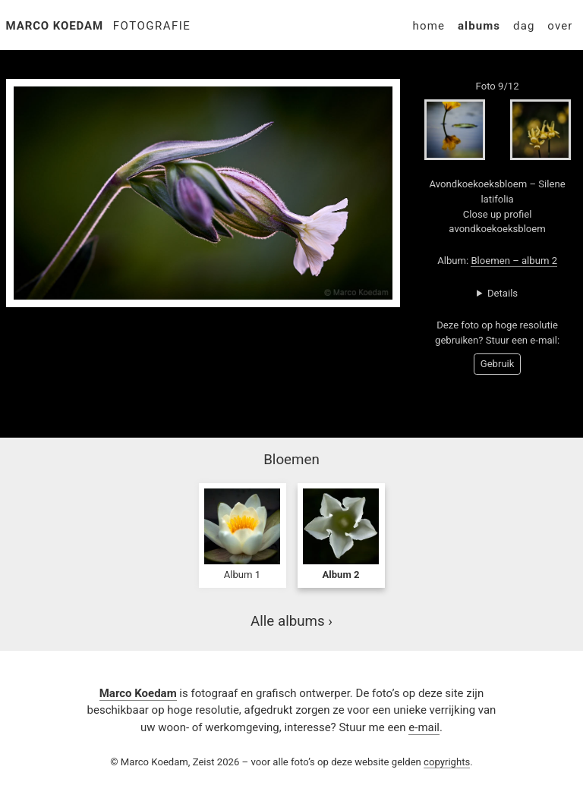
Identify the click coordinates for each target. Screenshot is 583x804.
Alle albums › (291, 621)
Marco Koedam (55, 26)
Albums (479, 26)
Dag (523, 26)
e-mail (424, 727)
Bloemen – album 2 (514, 260)
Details (502, 293)
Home (429, 26)
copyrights (447, 762)
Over (559, 26)
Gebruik (498, 363)
